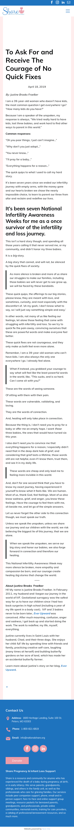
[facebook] (51, 3)
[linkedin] (63, 3)
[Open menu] (68, 11)
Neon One (46, 829)
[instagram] (57, 3)
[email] (68, 3)
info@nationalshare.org (32, 737)
